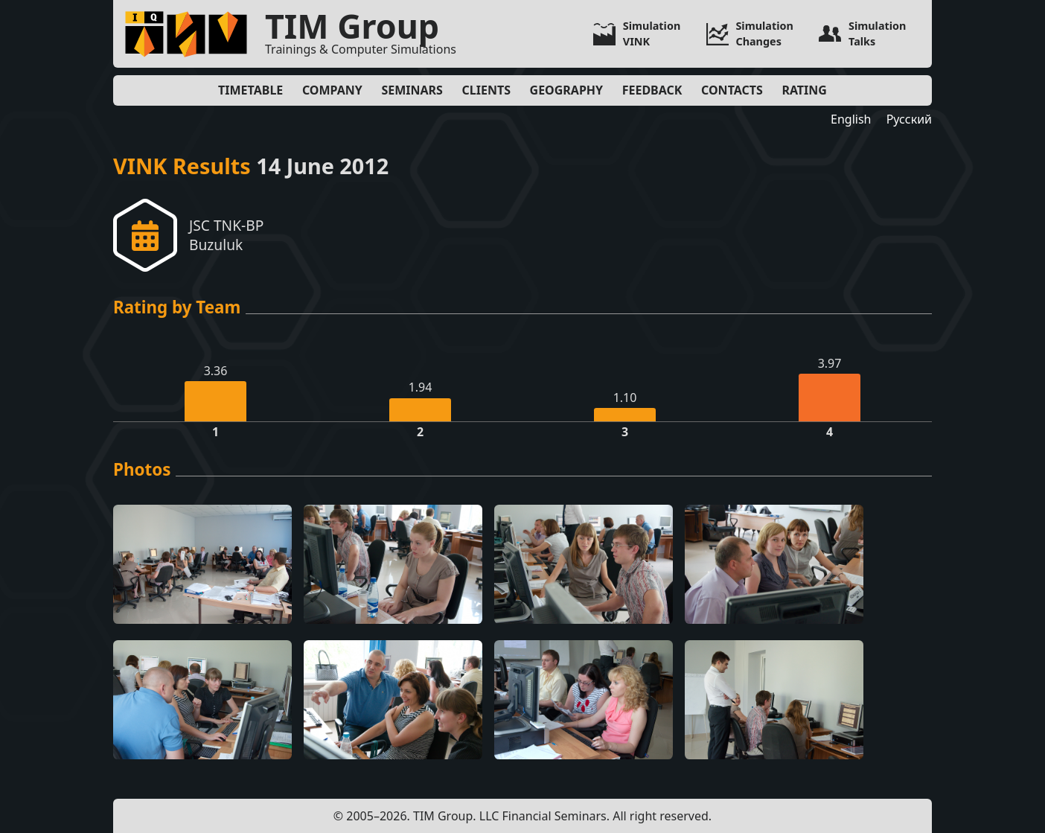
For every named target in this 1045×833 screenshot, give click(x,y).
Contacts (732, 90)
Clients (486, 90)
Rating (804, 90)
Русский (909, 119)
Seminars (411, 90)
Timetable (250, 90)
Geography (567, 90)
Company (332, 90)
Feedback (652, 90)
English (851, 119)
